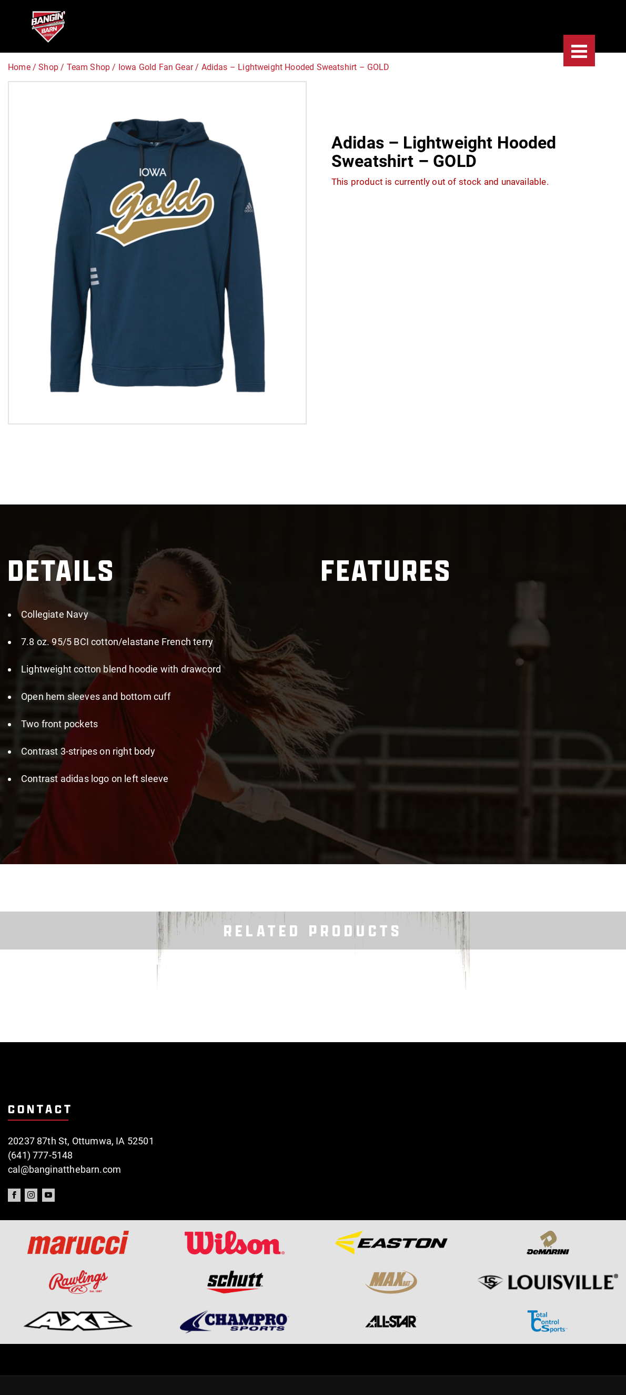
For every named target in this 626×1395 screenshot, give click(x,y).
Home (19, 67)
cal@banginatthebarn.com (64, 1169)
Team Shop (88, 67)
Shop (48, 67)
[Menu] (579, 50)
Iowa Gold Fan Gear (155, 67)
